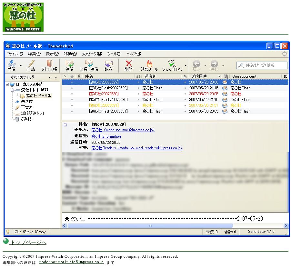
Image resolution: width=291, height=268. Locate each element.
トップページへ (24, 242)
